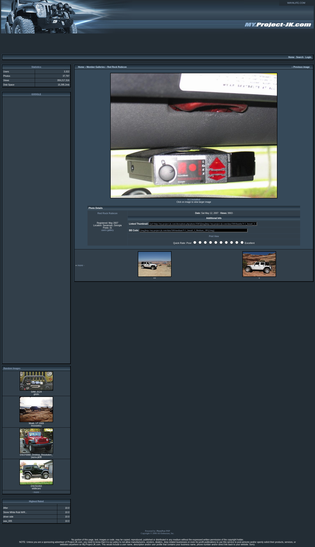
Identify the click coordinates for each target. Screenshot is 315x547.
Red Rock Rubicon (117, 67)
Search (299, 57)
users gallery (107, 230)
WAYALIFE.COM (296, 3)
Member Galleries (96, 67)
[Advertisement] (157, 43)
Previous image (301, 67)
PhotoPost (161, 531)
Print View (214, 236)
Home (291, 57)
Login (308, 57)
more (36, 492)
